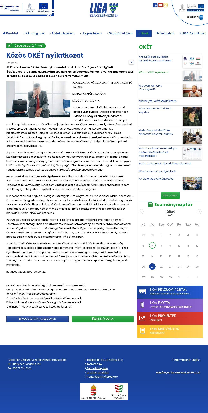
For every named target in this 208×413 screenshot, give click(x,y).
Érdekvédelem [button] (62, 33)
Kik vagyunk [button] (33, 33)
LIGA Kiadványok (164, 328)
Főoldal (10, 33)
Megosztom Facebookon (37, 319)
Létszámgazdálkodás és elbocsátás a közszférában (156, 132)
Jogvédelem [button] (91, 33)
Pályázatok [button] (164, 33)
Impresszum (93, 364)
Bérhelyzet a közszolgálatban (158, 101)
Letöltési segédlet (97, 372)
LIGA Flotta (160, 302)
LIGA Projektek (163, 315)
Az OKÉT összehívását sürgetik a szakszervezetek (155, 58)
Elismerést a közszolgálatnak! (158, 171)
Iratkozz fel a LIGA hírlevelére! (104, 360)
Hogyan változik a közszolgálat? (150, 87)
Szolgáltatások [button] (120, 33)
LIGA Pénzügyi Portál (168, 289)
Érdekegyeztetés (24, 45)
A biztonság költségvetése (156, 178)
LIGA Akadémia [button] (192, 33)
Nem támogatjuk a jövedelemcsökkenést (165, 163)
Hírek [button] (143, 33)
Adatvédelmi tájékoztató (101, 377)
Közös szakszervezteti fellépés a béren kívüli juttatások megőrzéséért (158, 152)
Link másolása (103, 319)
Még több (170, 195)
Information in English (186, 360)
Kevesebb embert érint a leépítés (155, 110)
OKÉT (41, 45)
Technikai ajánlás (96, 368)
